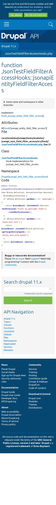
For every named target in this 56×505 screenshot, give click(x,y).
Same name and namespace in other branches (23, 103)
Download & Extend (39, 396)
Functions (9, 330)
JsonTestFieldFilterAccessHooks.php (28, 53)
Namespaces (10, 343)
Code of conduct (37, 390)
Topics (7, 324)
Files (6, 340)
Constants (9, 334)
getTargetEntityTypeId (13, 234)
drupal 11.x (8, 46)
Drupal (45, 445)
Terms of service (10, 424)
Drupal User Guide (10, 398)
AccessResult (19, 206)
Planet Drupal (8, 371)
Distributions (35, 410)
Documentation (9, 390)
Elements (8, 353)
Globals (8, 337)
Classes (8, 327)
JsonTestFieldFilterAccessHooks (19, 158)
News (4, 367)
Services (8, 349)
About (4, 410)
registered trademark (18, 449)
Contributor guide (38, 381)
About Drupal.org (10, 421)
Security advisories (11, 381)
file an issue (18, 261)
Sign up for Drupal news (13, 378)
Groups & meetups (38, 384)
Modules (33, 404)
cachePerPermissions (19, 213)
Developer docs (9, 401)
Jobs (3, 384)
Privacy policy (8, 427)
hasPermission (9, 210)
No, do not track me (35, 15)
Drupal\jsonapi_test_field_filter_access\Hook (24, 176)
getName (30, 200)
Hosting (33, 378)
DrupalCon (34, 387)
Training (33, 375)
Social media (8, 375)
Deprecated (10, 346)
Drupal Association (11, 417)
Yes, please (15, 15)
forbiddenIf (32, 206)
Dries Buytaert (41, 449)
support (35, 261)
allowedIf (20, 231)
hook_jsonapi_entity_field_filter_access (21, 116)
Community (35, 367)
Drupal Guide (8, 394)
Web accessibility (10, 414)
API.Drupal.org (8, 404)
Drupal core (35, 401)
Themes (33, 407)
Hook (6, 128)
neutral (28, 244)
